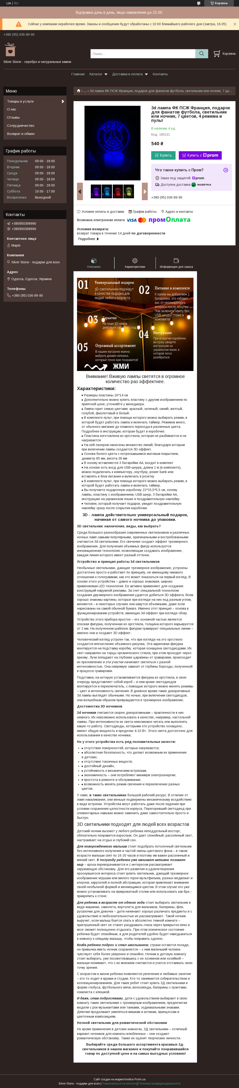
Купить (166, 155)
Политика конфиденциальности (159, 1083)
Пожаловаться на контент (119, 1083)
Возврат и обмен (21, 134)
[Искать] (201, 53)
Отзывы (13, 117)
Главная (77, 74)
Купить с (202, 155)
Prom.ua (139, 1079)
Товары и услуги (20, 101)
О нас (11, 109)
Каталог (95, 74)
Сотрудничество (20, 125)
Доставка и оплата (127, 74)
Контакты (160, 74)
